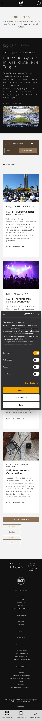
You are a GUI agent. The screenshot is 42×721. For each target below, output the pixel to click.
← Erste (12, 527)
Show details (30, 383)
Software (21, 624)
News (21, 681)
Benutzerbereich (21, 651)
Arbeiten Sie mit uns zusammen (21, 678)
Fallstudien (21, 637)
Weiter (12, 537)
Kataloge (21, 621)
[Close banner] (38, 314)
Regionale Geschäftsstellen (21, 675)
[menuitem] (21, 706)
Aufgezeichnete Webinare (21, 659)
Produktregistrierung (21, 653)
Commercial (21, 605)
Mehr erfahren (10, 103)
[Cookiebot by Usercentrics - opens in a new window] (25, 314)
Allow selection (21, 397)
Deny (21, 405)
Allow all (21, 390)
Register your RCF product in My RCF (32, 567)
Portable (21, 596)
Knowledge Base (21, 656)
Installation (21, 602)
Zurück (12, 532)
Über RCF (21, 684)
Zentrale (21, 672)
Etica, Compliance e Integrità (21, 687)
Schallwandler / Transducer (21, 608)
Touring (21, 599)
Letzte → (12, 543)
